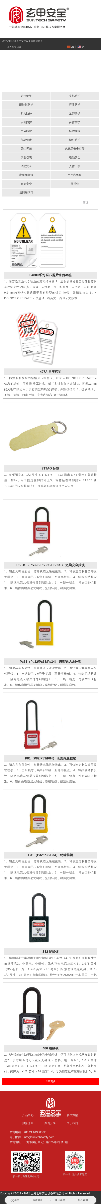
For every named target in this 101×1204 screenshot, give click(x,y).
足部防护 (74, 113)
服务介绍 (27, 1123)
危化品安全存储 (75, 148)
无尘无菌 (26, 148)
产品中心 (27, 1115)
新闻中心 (50, 1115)
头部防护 (74, 95)
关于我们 (72, 1123)
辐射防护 (74, 139)
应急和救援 (26, 175)
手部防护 (26, 122)
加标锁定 (26, 139)
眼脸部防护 (26, 104)
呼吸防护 (74, 104)
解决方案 (72, 1115)
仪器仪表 (26, 157)
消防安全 (26, 166)
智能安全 (26, 183)
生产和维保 (75, 175)
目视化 (75, 183)
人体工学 (74, 166)
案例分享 (50, 1123)
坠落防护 (26, 131)
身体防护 (74, 122)
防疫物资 (26, 95)
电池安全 (74, 157)
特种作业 (74, 131)
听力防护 (26, 113)
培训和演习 (26, 192)
